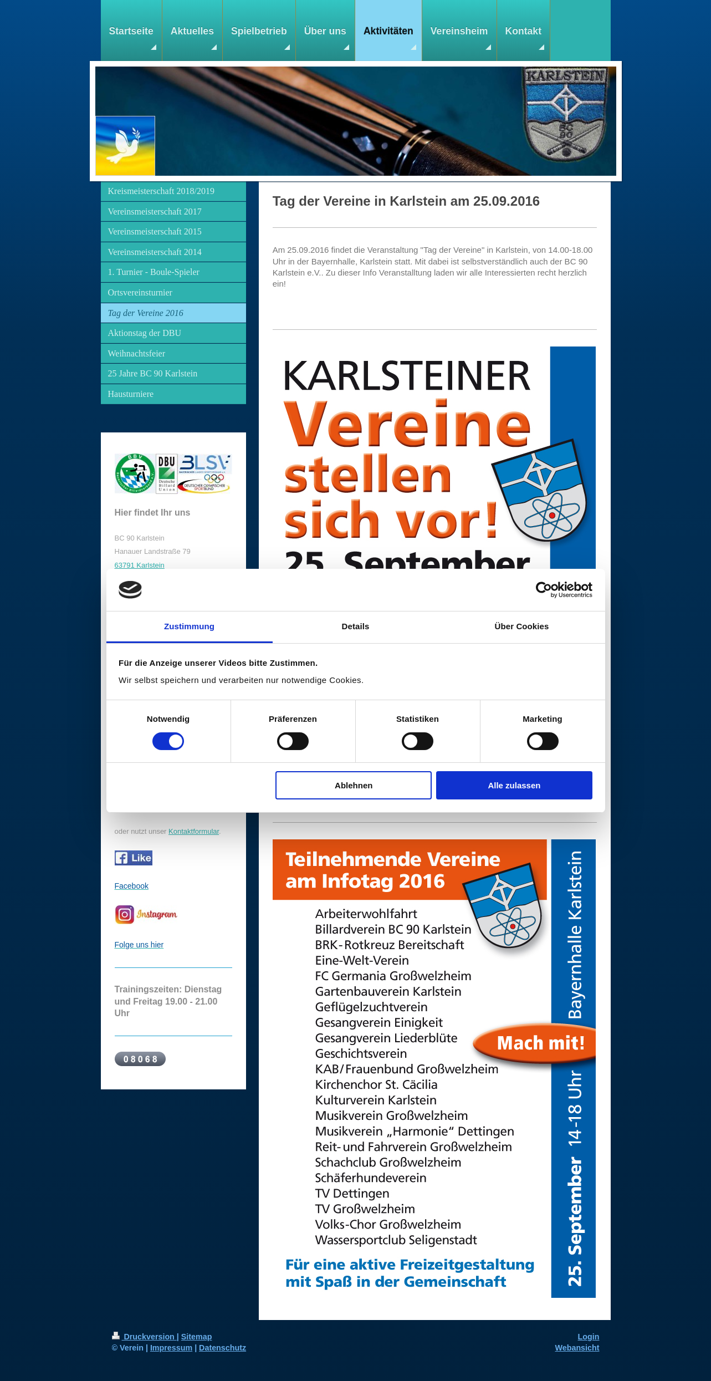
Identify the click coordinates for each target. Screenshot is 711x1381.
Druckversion (144, 1336)
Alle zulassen (514, 785)
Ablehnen (353, 785)
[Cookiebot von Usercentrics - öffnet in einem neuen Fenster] (543, 590)
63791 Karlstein (140, 565)
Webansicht (577, 1347)
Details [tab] (356, 626)
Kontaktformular (193, 831)
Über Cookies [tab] (522, 626)
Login (589, 1336)
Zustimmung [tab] (189, 626)
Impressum (171, 1347)
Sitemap (196, 1336)
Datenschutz (222, 1347)
